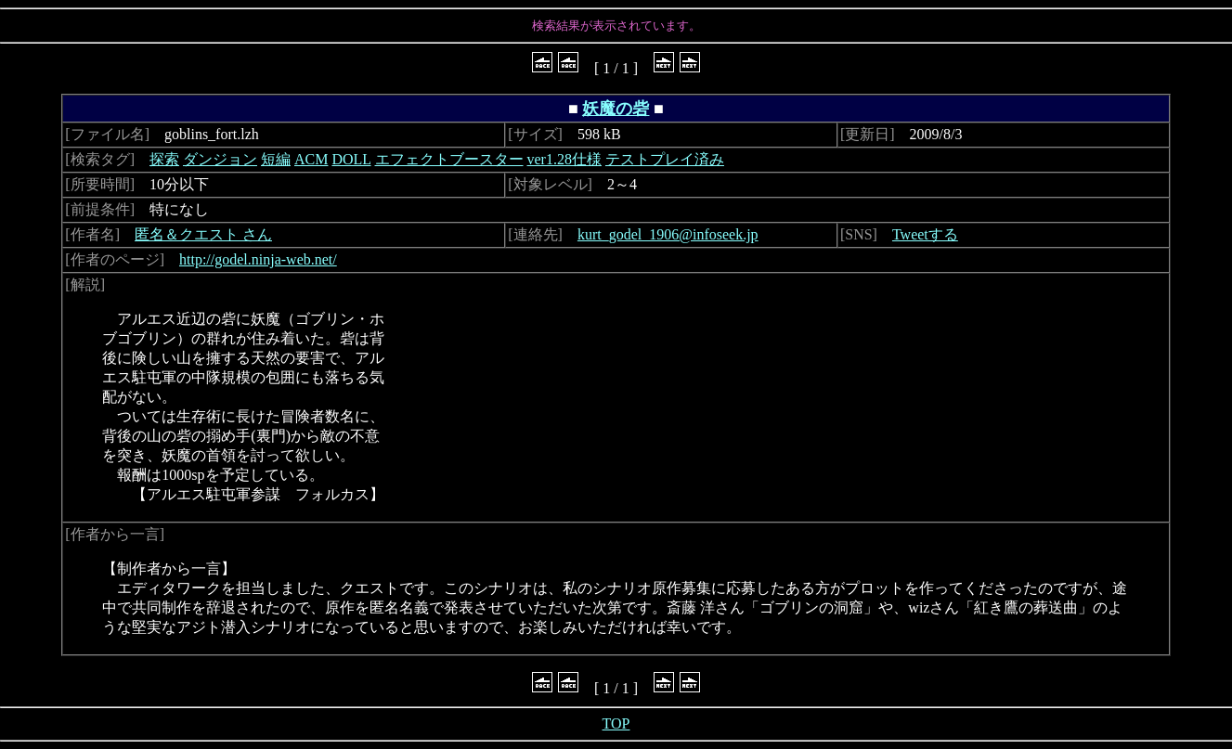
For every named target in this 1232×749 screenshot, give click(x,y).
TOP (616, 723)
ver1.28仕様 (564, 159)
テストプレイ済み (664, 159)
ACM (311, 159)
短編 (276, 159)
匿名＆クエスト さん (203, 234)
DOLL (350, 159)
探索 (164, 159)
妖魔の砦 (615, 108)
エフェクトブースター (449, 159)
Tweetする (925, 234)
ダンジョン (220, 159)
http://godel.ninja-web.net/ (258, 259)
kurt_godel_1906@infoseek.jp (668, 234)
